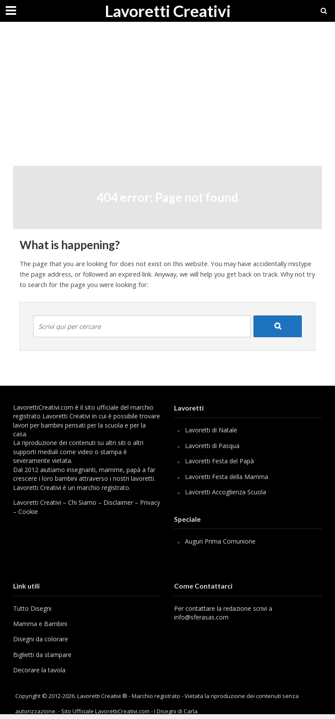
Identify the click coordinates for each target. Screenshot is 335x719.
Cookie (28, 511)
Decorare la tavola (39, 670)
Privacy (150, 502)
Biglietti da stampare (42, 655)
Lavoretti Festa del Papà (219, 461)
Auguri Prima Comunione (220, 541)
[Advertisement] (167, 100)
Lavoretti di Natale (211, 430)
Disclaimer (118, 502)
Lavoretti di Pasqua (212, 446)
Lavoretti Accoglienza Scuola (225, 492)
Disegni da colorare (40, 639)
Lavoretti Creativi (168, 11)
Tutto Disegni (32, 608)
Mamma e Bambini (40, 624)
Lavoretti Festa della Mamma (226, 476)
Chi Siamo (82, 502)
